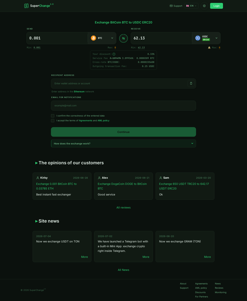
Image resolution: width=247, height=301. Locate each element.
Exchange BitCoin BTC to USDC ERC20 (123, 22)
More (84, 257)
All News (123, 270)
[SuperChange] (38, 5)
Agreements (85, 120)
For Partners (201, 296)
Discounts (200, 292)
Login (217, 5)
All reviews (123, 207)
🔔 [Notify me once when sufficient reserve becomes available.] (209, 47)
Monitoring (220, 292)
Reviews (219, 288)
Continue (123, 132)
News (218, 283)
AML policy (103, 120)
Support (176, 5)
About (183, 283)
